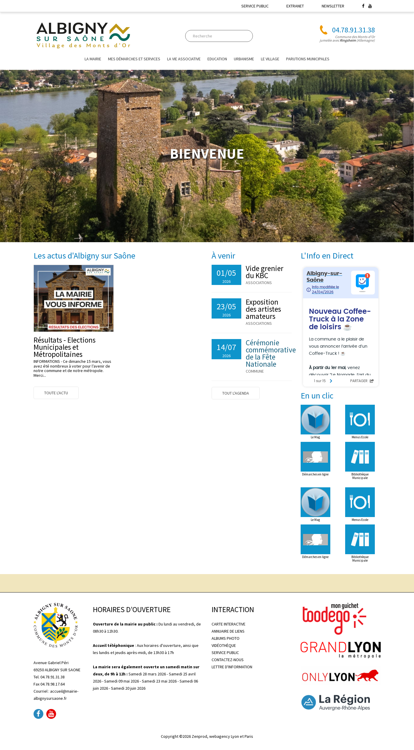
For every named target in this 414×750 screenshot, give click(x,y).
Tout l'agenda (235, 393)
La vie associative (184, 58)
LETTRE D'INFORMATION (232, 666)
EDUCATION (217, 58)
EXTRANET (295, 6)
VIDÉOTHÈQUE (224, 645)
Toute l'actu (56, 393)
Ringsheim (348, 40)
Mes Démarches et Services (134, 58)
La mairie (93, 58)
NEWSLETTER (333, 6)
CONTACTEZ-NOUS (228, 659)
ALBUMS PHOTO (225, 638)
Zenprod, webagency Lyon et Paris (222, 736)
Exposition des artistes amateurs (263, 309)
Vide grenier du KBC (264, 272)
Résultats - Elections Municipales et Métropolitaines (65, 347)
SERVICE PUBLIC (255, 6)
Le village (270, 58)
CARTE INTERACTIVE (228, 624)
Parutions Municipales (307, 58)
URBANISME (244, 58)
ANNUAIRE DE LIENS (228, 631)
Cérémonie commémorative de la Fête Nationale (271, 353)
